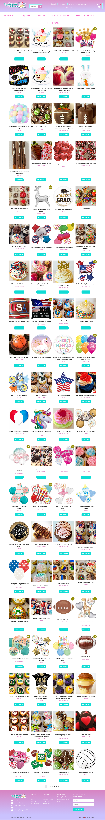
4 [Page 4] (52, 787)
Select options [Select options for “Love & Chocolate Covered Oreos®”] (86, 180)
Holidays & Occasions (85, 16)
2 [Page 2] (48, 787)
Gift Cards (52, 4)
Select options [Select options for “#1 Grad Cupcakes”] (41, 402)
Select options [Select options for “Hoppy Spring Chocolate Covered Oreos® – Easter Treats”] (64, 97)
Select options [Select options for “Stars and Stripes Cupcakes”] (86, 554)
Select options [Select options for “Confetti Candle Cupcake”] (86, 328)
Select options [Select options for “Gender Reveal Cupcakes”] (86, 477)
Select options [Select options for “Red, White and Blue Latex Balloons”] (19, 439)
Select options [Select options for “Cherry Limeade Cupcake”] (64, 439)
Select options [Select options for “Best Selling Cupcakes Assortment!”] (86, 254)
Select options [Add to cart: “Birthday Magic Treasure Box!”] (86, 591)
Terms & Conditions (68, 8)
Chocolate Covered (60, 16)
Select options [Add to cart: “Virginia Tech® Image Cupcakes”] (19, 743)
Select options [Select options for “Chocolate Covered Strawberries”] (41, 180)
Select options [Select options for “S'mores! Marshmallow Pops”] (41, 554)
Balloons (41, 16)
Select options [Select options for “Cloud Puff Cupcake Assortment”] (41, 591)
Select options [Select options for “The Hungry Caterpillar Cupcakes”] (19, 629)
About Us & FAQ (82, 4)
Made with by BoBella (84, 817)
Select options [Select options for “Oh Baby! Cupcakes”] (64, 292)
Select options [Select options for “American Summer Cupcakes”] (64, 328)
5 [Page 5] (54, 787)
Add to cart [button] (41, 59)
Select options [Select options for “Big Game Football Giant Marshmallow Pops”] (86, 134)
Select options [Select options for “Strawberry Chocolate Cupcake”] (64, 554)
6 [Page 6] (56, 787)
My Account (62, 4)
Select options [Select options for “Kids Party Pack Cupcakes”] (19, 254)
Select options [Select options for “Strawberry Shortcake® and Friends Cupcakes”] (41, 292)
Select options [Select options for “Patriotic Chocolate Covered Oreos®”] (19, 328)
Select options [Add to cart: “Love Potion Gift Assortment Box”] (19, 218)
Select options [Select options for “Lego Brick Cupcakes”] (64, 591)
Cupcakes (26, 16)
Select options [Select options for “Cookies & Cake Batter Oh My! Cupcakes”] (64, 743)
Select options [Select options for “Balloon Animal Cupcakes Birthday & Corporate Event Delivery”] (41, 743)
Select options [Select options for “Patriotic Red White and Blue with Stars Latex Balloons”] (19, 591)
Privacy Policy (28, 817)
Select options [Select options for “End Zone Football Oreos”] (64, 780)
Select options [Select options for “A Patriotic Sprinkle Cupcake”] (19, 292)
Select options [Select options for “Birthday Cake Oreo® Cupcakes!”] (41, 477)
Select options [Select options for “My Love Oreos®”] (86, 743)
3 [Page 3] (50, 787)
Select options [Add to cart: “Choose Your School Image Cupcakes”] (19, 705)
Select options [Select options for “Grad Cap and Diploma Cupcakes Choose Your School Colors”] (64, 705)
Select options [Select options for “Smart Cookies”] (86, 218)
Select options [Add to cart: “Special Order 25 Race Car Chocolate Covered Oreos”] (41, 97)
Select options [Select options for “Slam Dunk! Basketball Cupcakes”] (19, 366)
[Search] (40, 6)
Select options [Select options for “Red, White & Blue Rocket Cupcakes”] (86, 402)
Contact (71, 4)
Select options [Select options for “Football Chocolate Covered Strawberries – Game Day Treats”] (64, 134)
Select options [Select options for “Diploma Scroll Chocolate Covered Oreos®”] (19, 59)
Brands (92, 817)
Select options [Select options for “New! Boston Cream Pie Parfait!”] (86, 705)
